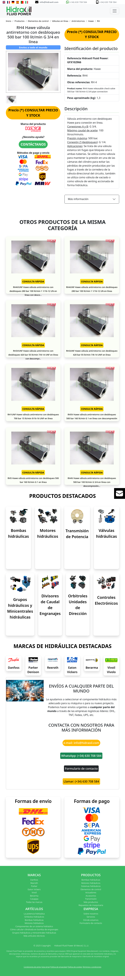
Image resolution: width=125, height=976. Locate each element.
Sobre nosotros (90, 913)
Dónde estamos (90, 920)
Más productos (91, 902)
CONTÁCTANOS (33, 144)
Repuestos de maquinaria (91, 905)
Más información (78, 199)
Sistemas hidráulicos (91, 886)
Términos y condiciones (92, 967)
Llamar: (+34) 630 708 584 (81, 781)
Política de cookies (75, 967)
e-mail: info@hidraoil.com (81, 743)
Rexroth (52, 668)
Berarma (92, 668)
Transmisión (91, 898)
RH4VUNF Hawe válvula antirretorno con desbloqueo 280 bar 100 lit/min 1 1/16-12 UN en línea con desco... (33, 291)
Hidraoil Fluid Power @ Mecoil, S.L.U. (71, 945)
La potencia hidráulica (34, 913)
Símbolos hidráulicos (34, 916)
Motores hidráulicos (90, 883)
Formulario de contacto (81, 768)
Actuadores (90, 892)
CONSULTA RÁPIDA (33, 281)
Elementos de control (38, 21)
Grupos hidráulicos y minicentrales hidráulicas (34, 932)
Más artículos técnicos (34, 935)
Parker (34, 886)
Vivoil (34, 892)
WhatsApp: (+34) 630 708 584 (81, 756)
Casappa (34, 898)
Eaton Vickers (34, 889)
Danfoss (14, 668)
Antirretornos (78, 21)
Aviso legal (45, 967)
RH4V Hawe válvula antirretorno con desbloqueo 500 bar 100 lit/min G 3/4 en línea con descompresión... (92, 482)
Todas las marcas (34, 902)
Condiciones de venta (32, 967)
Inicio (8, 21)
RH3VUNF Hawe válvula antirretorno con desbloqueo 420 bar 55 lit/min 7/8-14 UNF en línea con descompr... (33, 354)
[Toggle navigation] (114, 11)
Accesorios (91, 895)
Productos (20, 21)
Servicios (91, 916)
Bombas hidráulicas (90, 879)
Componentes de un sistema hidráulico (34, 926)
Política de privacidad (58, 967)
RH (98, 21)
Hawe (91, 21)
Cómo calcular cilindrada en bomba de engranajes (34, 929)
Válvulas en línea (60, 21)
